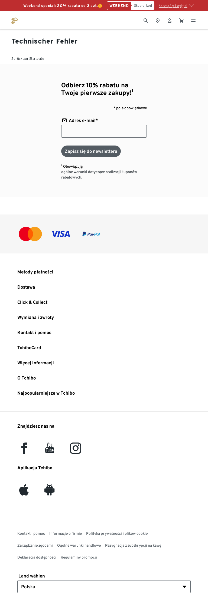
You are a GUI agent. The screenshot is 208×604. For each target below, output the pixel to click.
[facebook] (24, 450)
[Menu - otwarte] (193, 20)
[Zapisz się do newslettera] (91, 151)
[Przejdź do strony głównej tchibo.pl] (15, 20)
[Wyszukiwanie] (146, 20)
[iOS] (24, 492)
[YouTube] (50, 450)
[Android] (49, 492)
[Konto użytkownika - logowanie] (170, 20)
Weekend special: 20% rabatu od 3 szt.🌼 (62, 6)
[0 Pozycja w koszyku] (181, 20)
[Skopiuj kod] (142, 5)
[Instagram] (75, 450)
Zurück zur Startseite (27, 59)
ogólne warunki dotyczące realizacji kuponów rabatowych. (99, 174)
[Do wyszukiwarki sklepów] (158, 20)
